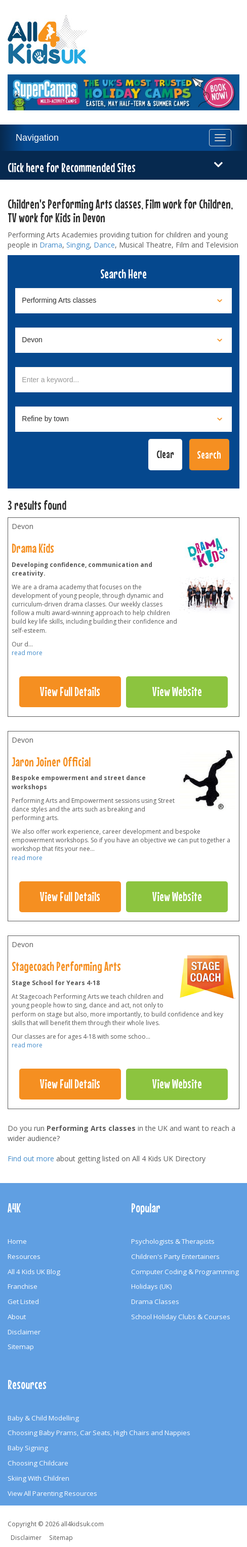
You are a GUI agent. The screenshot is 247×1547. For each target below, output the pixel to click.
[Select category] (123, 300)
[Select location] (123, 340)
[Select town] (123, 419)
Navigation (37, 138)
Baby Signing (28, 1447)
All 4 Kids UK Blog (34, 1271)
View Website (177, 691)
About (17, 1316)
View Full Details (70, 691)
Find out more (31, 1158)
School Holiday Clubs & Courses (180, 1316)
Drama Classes (155, 1301)
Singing (78, 245)
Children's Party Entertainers (175, 1256)
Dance (104, 245)
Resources (24, 1256)
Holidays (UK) (151, 1286)
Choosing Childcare (38, 1463)
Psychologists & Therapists (173, 1241)
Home (17, 1241)
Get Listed (23, 1301)
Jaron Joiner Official (51, 762)
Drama (50, 245)
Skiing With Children (38, 1478)
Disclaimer (24, 1331)
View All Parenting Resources (52, 1493)
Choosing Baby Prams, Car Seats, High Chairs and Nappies (99, 1432)
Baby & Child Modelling (43, 1417)
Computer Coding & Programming (185, 1271)
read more (27, 652)
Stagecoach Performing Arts (66, 966)
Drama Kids (33, 548)
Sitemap (21, 1346)
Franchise (22, 1286)
